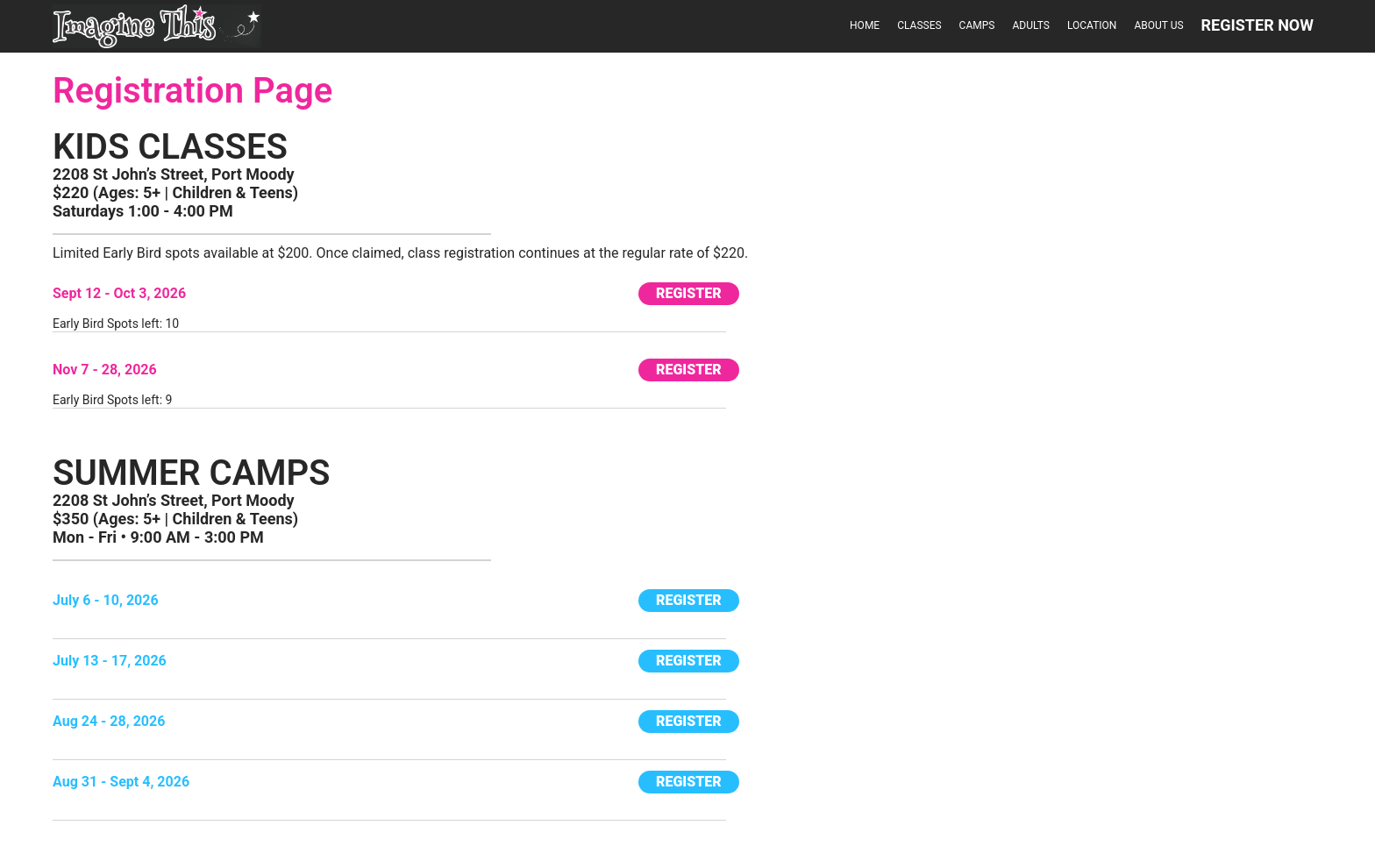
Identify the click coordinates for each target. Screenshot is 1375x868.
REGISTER (689, 293)
